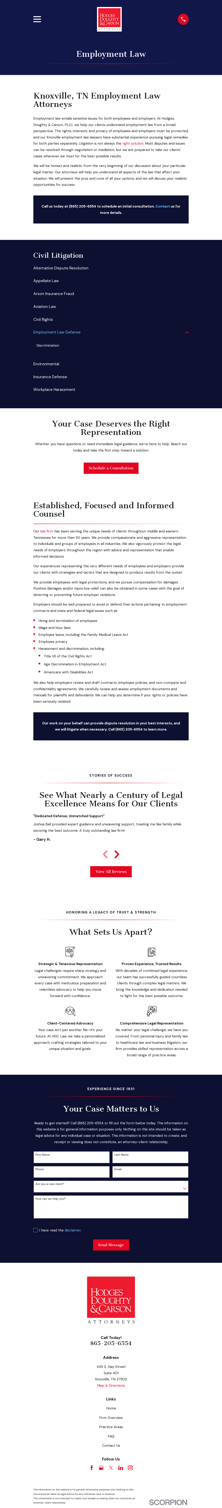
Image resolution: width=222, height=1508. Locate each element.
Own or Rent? (45, 1224)
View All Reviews (111, 872)
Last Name (121, 1155)
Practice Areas (111, 1427)
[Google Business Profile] (101, 1468)
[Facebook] (91, 1468)
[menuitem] (111, 268)
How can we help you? (50, 1199)
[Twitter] (111, 1468)
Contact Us (111, 1446)
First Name (42, 1155)
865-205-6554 (111, 1344)
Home (111, 1409)
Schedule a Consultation (111, 468)
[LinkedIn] (120, 1468)
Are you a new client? (49, 1184)
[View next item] (117, 855)
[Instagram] (130, 1468)
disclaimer (73, 1231)
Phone (39, 1170)
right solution (132, 143)
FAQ (111, 1437)
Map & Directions (111, 1386)
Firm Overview (111, 1418)
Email (118, 1170)
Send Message (111, 1245)
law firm (46, 532)
